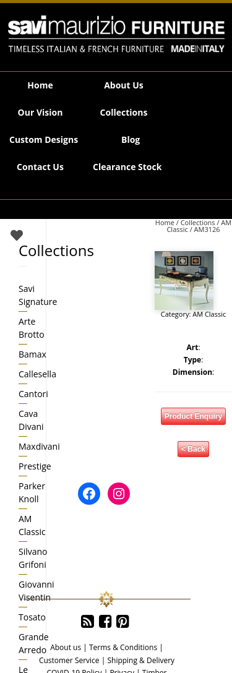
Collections (124, 112)
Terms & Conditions (123, 647)
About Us (124, 85)
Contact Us (40, 167)
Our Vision (40, 112)
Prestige (35, 466)
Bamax (32, 354)
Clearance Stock (127, 167)
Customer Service (69, 660)
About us (65, 647)
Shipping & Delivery (140, 660)
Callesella (37, 374)
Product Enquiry (193, 416)
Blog (130, 139)
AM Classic (209, 314)
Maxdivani (39, 446)
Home (40, 85)
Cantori (33, 394)
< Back (193, 449)
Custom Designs (43, 139)
